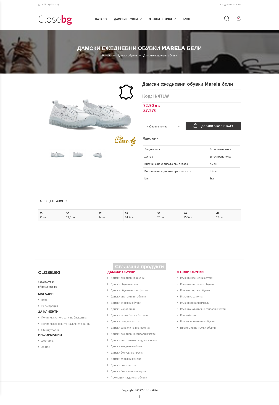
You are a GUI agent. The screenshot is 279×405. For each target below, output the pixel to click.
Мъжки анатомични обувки (197, 321)
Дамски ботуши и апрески (127, 352)
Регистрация (49, 306)
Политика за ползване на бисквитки (64, 317)
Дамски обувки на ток (124, 284)
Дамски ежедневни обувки (160, 55)
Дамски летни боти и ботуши (129, 315)
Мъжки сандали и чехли (194, 302)
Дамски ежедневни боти (126, 346)
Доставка (47, 340)
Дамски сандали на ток (125, 321)
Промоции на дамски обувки (129, 377)
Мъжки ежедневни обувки (196, 277)
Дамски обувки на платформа (129, 290)
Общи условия (50, 330)
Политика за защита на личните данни (65, 323)
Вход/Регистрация (230, 4)
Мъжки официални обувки (197, 284)
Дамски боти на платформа (128, 371)
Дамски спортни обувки (126, 302)
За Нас (45, 347)
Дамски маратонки (123, 309)
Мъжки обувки (160, 19)
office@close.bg (48, 4)
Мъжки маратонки (191, 296)
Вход (44, 299)
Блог (187, 19)
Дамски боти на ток (123, 365)
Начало (101, 19)
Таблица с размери (52, 201)
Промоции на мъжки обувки (198, 327)
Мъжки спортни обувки (195, 290)
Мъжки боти (188, 315)
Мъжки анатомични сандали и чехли (203, 309)
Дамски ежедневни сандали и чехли (133, 334)
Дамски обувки (126, 19)
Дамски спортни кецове (126, 358)
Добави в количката (217, 126)
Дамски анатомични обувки (128, 296)
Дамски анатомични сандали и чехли (134, 340)
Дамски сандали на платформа (130, 327)
